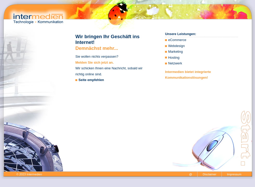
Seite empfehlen (91, 80)
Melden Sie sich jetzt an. (94, 62)
